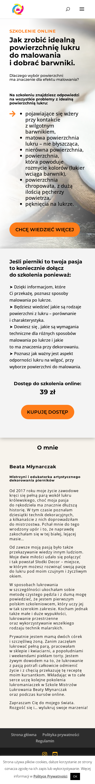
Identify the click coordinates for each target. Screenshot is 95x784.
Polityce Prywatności (50, 776)
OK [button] (75, 776)
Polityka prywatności (60, 734)
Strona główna (23, 734)
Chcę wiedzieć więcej (44, 229)
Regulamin (45, 740)
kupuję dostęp (47, 412)
